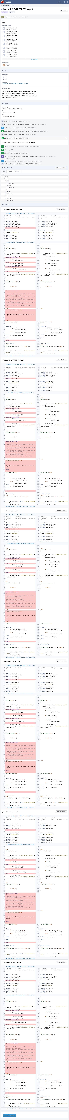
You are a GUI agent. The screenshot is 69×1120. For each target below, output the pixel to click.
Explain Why (53, 156)
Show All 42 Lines (21, 213)
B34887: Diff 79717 (31, 131)
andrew (8, 65)
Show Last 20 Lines (30, 356)
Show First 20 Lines (11, 213)
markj (12, 17)
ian (6, 78)
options (9, 191)
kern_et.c (9, 198)
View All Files (34, 59)
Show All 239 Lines (20, 242)
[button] (67, 2)
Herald (6, 124)
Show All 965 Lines (20, 356)
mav (6, 80)
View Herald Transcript (29, 124)
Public (12, 12)
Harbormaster (8, 131)
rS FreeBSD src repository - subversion (12, 108)
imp (6, 76)
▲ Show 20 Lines (10, 242)
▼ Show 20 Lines (30, 213)
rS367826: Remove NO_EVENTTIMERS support (15, 83)
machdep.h (11, 187)
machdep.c (11, 183)
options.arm (10, 194)
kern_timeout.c (10, 200)
